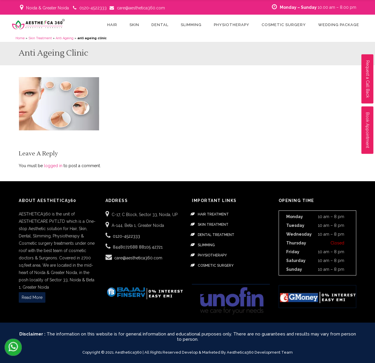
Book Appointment (367, 130)
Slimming (206, 245)
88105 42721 (151, 247)
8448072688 (126, 247)
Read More (32, 297)
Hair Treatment (213, 214)
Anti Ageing (65, 38)
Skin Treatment (40, 38)
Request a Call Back (367, 79)
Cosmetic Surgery (215, 265)
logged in (53, 165)
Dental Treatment (216, 235)
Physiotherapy (212, 255)
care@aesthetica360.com (141, 8)
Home (20, 38)
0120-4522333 (93, 8)
